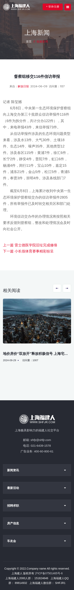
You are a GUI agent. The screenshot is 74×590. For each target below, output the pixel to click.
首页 (29, 41)
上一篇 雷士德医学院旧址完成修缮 (30, 245)
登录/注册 (52, 6)
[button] (57, 288)
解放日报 (23, 86)
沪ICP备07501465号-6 (49, 573)
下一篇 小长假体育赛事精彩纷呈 (28, 251)
